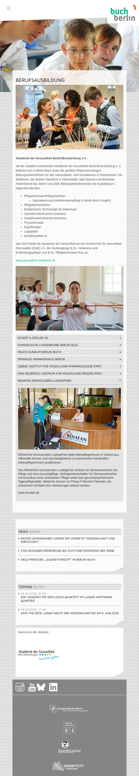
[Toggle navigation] (8, 8)
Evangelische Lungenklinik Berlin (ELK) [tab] (70, 345)
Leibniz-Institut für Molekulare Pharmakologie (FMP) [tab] (70, 366)
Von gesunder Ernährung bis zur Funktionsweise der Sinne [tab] (66, 550)
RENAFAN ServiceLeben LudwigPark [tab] (70, 380)
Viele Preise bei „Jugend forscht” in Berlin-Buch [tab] (56, 559)
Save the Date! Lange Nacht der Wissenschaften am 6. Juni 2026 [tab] (68, 611)
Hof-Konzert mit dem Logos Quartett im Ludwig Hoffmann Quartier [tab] (65, 597)
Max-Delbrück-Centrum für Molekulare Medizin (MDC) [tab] (70, 373)
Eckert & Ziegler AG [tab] (70, 337)
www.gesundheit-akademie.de (35, 260)
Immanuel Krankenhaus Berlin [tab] (70, 359)
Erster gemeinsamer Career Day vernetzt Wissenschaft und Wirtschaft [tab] (66, 540)
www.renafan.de (28, 492)
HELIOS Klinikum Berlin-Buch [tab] (70, 352)
